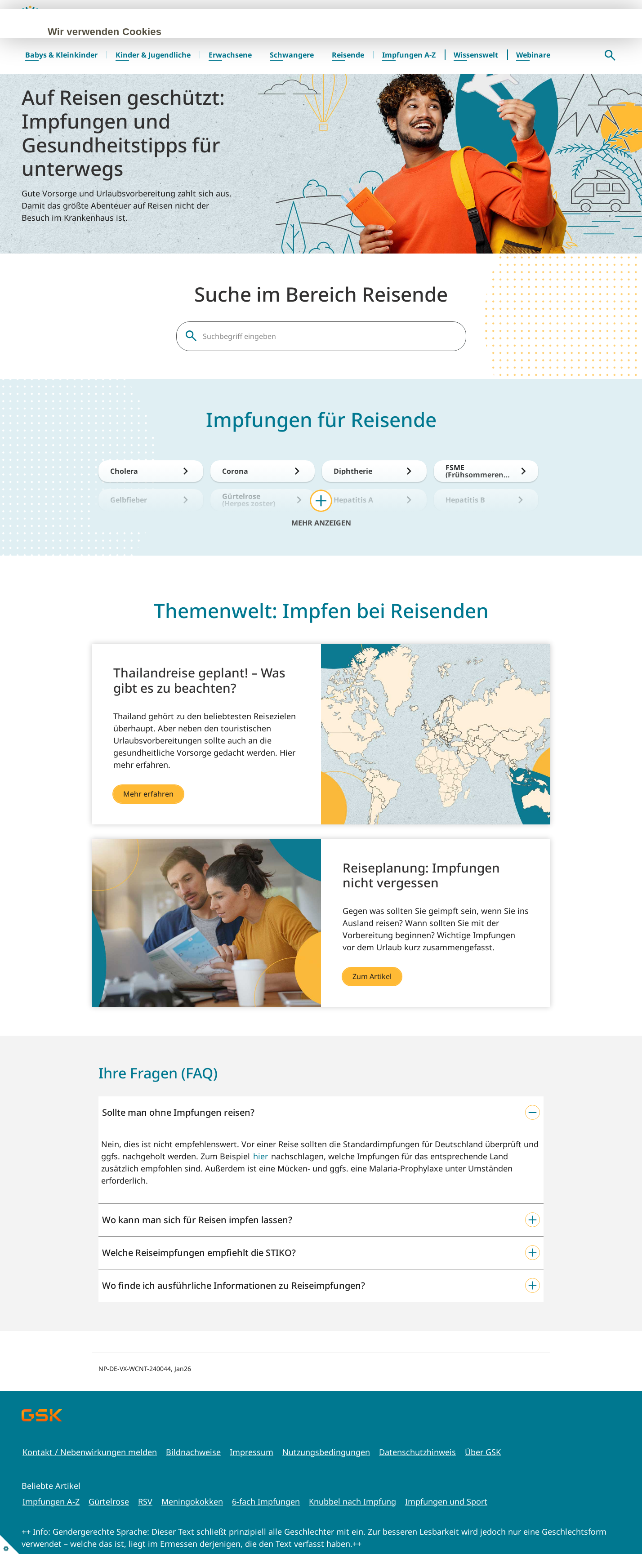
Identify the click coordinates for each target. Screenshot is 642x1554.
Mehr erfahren (148, 794)
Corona (235, 471)
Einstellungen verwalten (324, 128)
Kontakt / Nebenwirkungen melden (89, 1452)
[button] (321, 1112)
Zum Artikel (372, 976)
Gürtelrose (109, 1501)
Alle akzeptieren (131, 128)
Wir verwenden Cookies (148, 31)
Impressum (251, 1452)
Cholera (124, 471)
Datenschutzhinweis (417, 1452)
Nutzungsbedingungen (326, 1452)
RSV (145, 1501)
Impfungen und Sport (446, 1501)
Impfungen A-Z (51, 1501)
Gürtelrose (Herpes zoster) (248, 500)
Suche (610, 55)
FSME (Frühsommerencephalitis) (478, 471)
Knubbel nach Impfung (352, 1501)
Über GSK (483, 1452)
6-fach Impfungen (266, 1501)
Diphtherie (353, 471)
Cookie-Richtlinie (237, 94)
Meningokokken (192, 1501)
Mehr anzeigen (321, 522)
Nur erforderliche (219, 128)
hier (260, 1156)
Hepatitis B (465, 499)
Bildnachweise (193, 1452)
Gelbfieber (128, 499)
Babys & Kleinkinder (61, 54)
